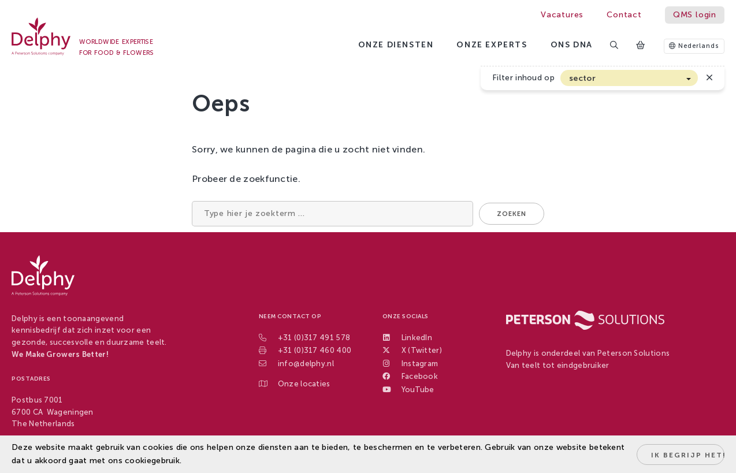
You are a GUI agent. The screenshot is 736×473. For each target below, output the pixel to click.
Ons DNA (572, 45)
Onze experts (491, 45)
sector (582, 78)
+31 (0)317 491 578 (314, 337)
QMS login (694, 15)
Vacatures (562, 15)
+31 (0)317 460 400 (314, 350)
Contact (624, 15)
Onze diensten (396, 45)
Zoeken (511, 214)
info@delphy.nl (306, 363)
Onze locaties (304, 383)
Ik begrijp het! (687, 455)
